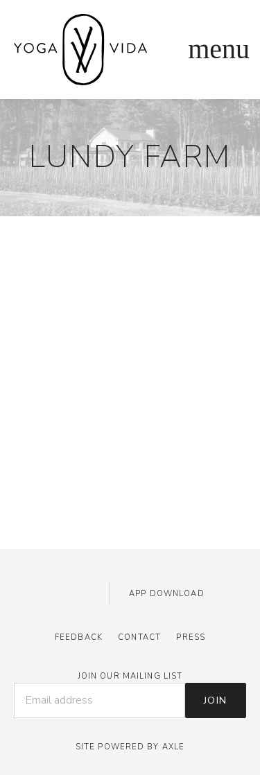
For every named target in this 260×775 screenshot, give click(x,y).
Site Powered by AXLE (130, 747)
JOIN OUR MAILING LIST (130, 676)
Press (190, 637)
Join (215, 700)
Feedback (79, 637)
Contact (139, 637)
